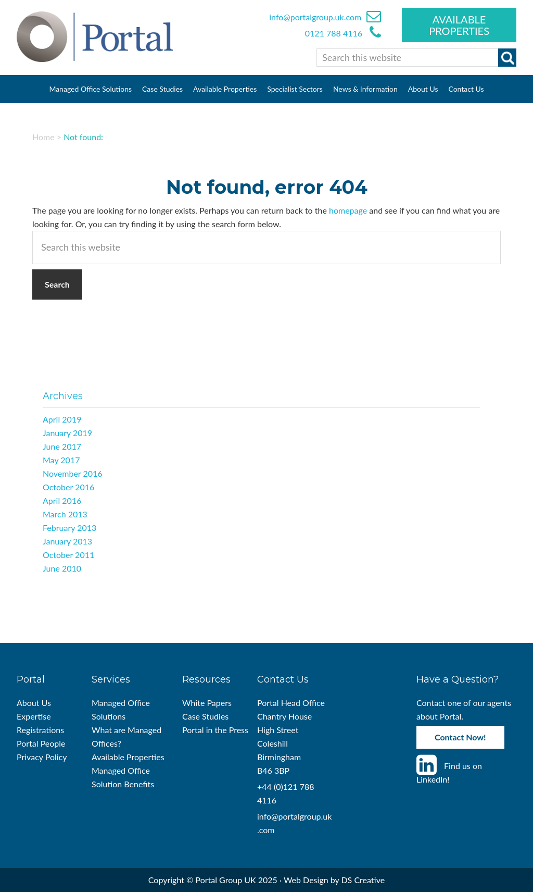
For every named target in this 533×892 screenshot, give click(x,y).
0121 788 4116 (334, 33)
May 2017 (61, 460)
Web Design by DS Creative (334, 880)
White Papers (207, 703)
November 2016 (73, 473)
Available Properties (459, 25)
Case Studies (205, 716)
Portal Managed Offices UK (95, 36)
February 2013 (69, 527)
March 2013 (65, 514)
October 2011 (68, 555)
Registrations (40, 730)
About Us (34, 703)
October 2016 (68, 487)
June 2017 (62, 446)
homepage (348, 210)
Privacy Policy (42, 757)
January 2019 (67, 433)
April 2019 (62, 419)
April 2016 (62, 500)
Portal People (41, 743)
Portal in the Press (215, 730)
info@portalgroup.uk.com (315, 17)
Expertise (34, 716)
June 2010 (62, 568)
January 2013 (67, 541)
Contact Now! (460, 737)
